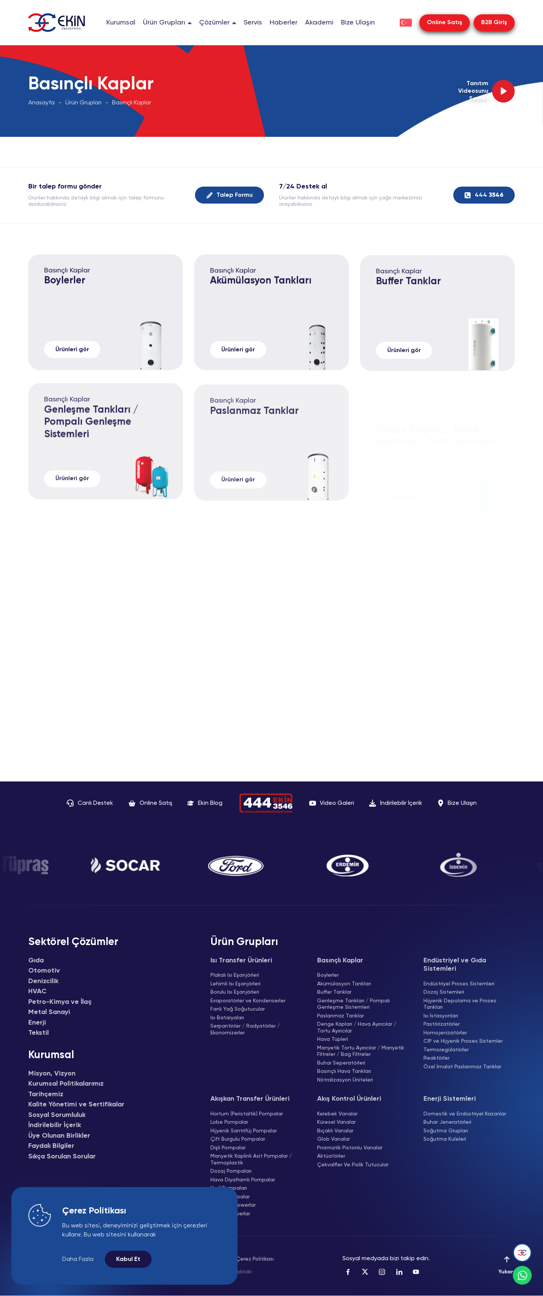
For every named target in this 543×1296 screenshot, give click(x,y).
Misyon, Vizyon (51, 1073)
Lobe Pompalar (229, 1122)
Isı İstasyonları (440, 1016)
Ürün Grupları (83, 103)
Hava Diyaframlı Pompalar (242, 1180)
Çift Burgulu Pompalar (237, 1139)
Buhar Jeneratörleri (447, 1122)
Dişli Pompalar (227, 1147)
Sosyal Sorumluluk (57, 1115)
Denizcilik (43, 981)
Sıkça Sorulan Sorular (62, 1156)
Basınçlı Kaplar (131, 103)
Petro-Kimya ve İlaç (60, 1002)
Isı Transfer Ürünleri (241, 960)
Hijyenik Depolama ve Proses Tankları (459, 1004)
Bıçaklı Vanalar (335, 1131)
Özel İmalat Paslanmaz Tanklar (462, 1066)
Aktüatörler (331, 1156)
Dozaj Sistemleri (443, 992)
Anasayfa (41, 103)
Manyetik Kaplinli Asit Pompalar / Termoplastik (251, 1160)
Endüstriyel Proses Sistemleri (458, 984)
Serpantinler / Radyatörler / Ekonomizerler (245, 1029)
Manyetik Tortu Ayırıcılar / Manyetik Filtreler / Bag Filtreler (360, 1051)
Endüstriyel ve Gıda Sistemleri (454, 965)
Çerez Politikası (255, 1259)
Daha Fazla (78, 1259)
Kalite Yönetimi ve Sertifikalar (76, 1104)
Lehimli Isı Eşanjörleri (235, 984)
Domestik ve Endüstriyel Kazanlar (464, 1114)
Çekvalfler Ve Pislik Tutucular (352, 1164)
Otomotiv (44, 970)
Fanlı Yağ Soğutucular (237, 1009)
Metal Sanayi (49, 1012)
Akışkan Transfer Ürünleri (250, 1098)
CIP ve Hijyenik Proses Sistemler (463, 1041)
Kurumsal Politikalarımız (66, 1083)
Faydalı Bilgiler (51, 1146)
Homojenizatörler (445, 1033)
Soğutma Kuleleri (444, 1139)
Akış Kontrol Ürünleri (349, 1098)
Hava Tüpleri (332, 1039)
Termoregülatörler (446, 1049)
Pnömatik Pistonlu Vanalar (349, 1147)
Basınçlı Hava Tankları (344, 1071)
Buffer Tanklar (408, 301)
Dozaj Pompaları (231, 1171)
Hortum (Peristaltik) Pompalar (246, 1114)
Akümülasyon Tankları (260, 296)
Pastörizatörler (441, 1024)
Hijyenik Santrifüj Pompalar (243, 1131)
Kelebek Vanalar (337, 1114)
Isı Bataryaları (227, 1017)
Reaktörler (436, 1058)
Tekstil (38, 1032)
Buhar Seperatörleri (341, 1063)
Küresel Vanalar (336, 1122)
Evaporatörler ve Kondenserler (247, 1000)
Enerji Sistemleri (449, 1098)
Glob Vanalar (333, 1139)
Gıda (36, 960)
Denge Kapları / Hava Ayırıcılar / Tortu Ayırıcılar (356, 1028)
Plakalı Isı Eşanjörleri (234, 975)
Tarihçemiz (45, 1094)
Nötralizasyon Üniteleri (345, 1080)
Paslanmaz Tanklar (340, 1016)
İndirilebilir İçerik (54, 1125)
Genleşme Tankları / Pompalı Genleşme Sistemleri (91, 441)
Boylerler (64, 292)
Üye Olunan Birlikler (59, 1135)
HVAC (37, 991)
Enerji (37, 1022)
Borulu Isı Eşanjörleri (234, 992)
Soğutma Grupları (445, 1131)
